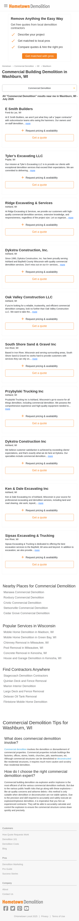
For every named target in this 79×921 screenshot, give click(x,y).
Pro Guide (7, 869)
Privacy (44, 916)
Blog (4, 848)
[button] (5, 908)
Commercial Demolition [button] (39, 88)
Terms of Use (58, 916)
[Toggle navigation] (6, 5)
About (5, 889)
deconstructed (64, 758)
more (28, 123)
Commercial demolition (15, 749)
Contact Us (7, 894)
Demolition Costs (10, 844)
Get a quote (39, 137)
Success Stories (10, 873)
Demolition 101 (9, 839)
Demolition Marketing (12, 864)
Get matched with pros (39, 56)
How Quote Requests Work (15, 834)
